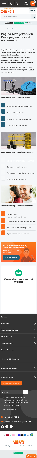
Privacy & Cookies (28, 446)
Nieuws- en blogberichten (10, 359)
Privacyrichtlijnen (7, 377)
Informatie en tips (7, 337)
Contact (4, 317)
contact (31, 70)
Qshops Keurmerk (7, 350)
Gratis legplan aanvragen (11, 383)
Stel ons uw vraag (11, 257)
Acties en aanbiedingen (9, 330)
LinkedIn (6, 426)
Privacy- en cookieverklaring (8, 409)
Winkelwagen (32, 3)
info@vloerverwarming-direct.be (18, 421)
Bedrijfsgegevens (7, 343)
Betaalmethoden (16, 434)
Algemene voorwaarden (9, 368)
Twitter (11, 426)
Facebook (2, 426)
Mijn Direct (10, 3)
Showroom (5, 324)
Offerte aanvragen (33, 11)
